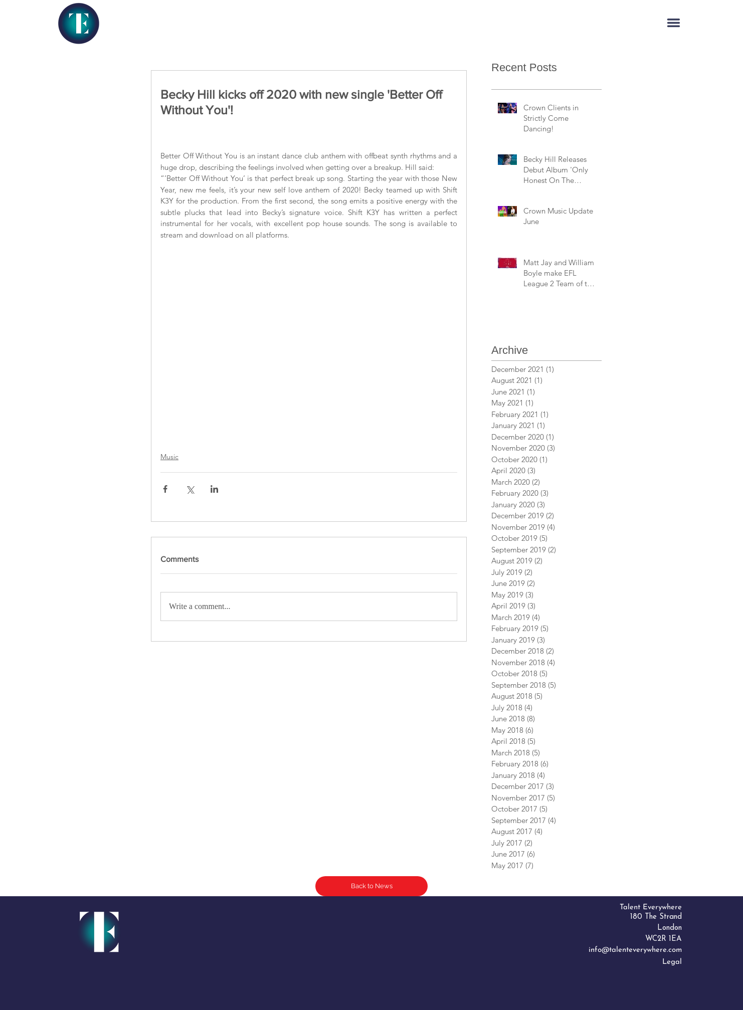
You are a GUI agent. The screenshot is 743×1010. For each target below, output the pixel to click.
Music (169, 456)
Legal (672, 962)
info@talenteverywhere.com (635, 950)
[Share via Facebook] (165, 489)
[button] (673, 23)
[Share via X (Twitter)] (190, 489)
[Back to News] (371, 886)
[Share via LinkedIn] (214, 489)
